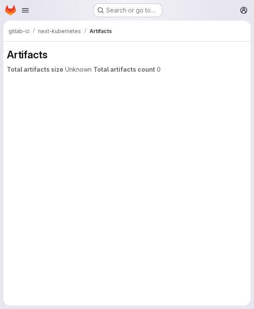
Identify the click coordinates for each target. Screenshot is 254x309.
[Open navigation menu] (25, 10)
